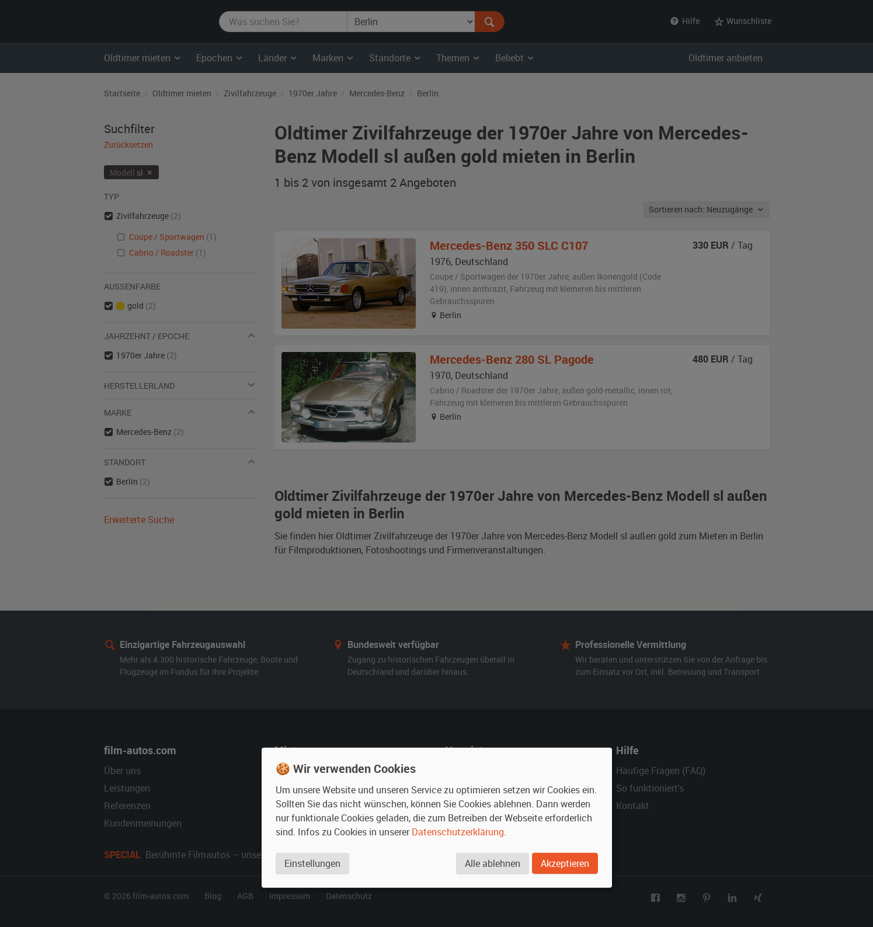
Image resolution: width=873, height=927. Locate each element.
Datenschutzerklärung (458, 831)
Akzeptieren (565, 863)
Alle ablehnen (492, 863)
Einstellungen (312, 863)
